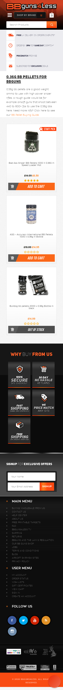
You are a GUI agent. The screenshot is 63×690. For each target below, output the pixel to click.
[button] (54, 681)
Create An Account (24, 596)
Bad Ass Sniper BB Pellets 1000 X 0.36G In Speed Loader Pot (31, 164)
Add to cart (35, 186)
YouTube (34, 620)
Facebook (12, 620)
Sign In (16, 592)
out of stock (36, 330)
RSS (45, 620)
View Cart (18, 589)
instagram (12, 631)
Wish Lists (18, 582)
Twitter (23, 620)
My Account (19, 575)
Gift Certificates (22, 585)
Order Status (20, 578)
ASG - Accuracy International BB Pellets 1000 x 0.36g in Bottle (31, 236)
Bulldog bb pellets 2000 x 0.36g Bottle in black (31, 307)
